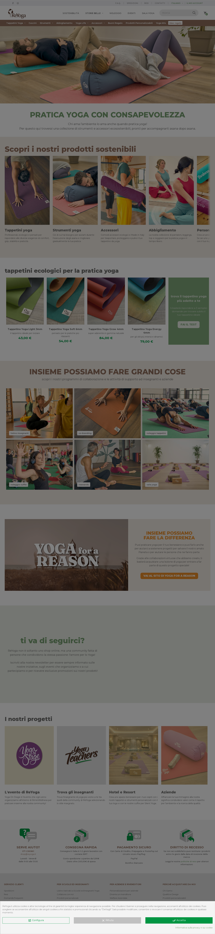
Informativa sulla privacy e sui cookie (194, 927)
